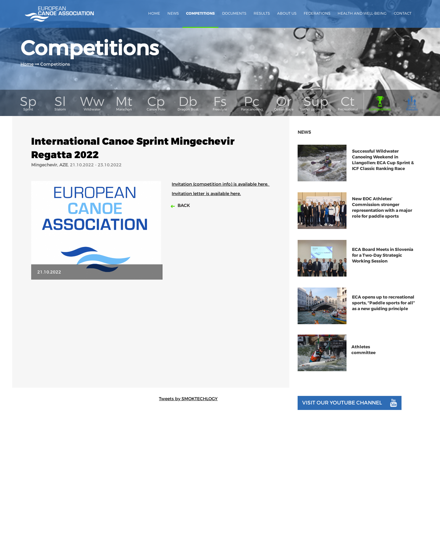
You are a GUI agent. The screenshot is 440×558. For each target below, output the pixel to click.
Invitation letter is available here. (206, 193)
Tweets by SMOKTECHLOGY (188, 398)
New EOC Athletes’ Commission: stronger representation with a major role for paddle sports (382, 207)
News (173, 13)
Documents (234, 13)
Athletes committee (363, 350)
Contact (403, 13)
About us (286, 13)
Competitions (200, 13)
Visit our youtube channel (349, 403)
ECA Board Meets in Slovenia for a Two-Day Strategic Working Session (382, 255)
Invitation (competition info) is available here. (221, 184)
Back (183, 205)
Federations (317, 13)
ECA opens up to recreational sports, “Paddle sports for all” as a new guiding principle (383, 303)
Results (262, 13)
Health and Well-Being (362, 13)
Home (154, 13)
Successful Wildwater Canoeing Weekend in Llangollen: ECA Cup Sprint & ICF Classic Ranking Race (383, 160)
